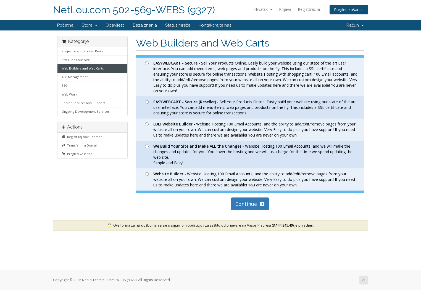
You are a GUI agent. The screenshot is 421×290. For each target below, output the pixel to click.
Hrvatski (263, 9)
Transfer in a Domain (80, 145)
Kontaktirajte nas (215, 25)
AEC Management (75, 77)
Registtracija (309, 9)
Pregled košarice (349, 9)
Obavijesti (115, 25)
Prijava (285, 9)
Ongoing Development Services (85, 111)
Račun (355, 25)
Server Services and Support (83, 103)
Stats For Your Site (76, 60)
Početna (65, 25)
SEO (65, 85)
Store (89, 25)
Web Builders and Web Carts (83, 68)
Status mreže (177, 25)
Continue (250, 204)
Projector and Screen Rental (83, 51)
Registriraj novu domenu (83, 137)
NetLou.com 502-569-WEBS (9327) (134, 10)
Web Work (69, 94)
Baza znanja (145, 25)
